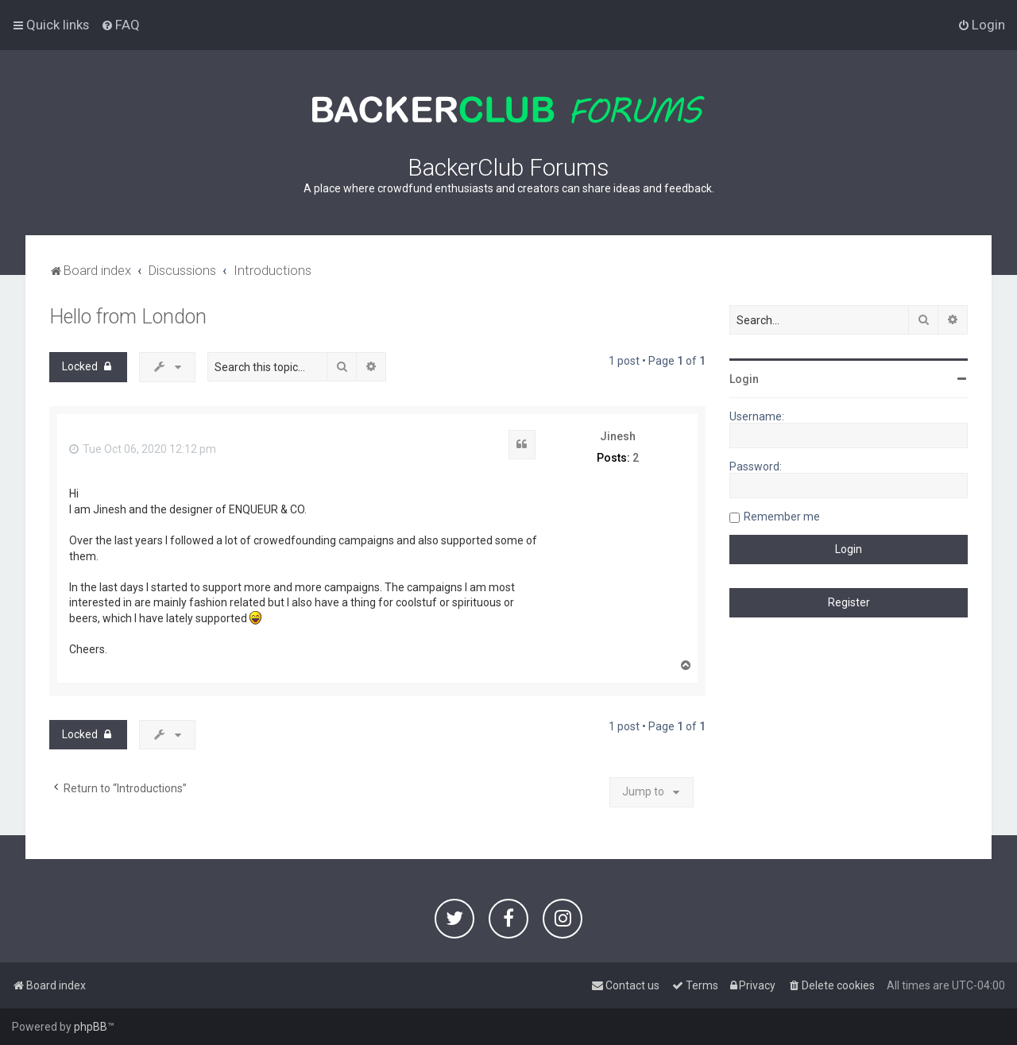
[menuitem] (120, 25)
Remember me (782, 516)
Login (744, 379)
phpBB (90, 1026)
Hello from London (128, 316)
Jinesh (618, 436)
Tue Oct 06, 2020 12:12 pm (142, 449)
